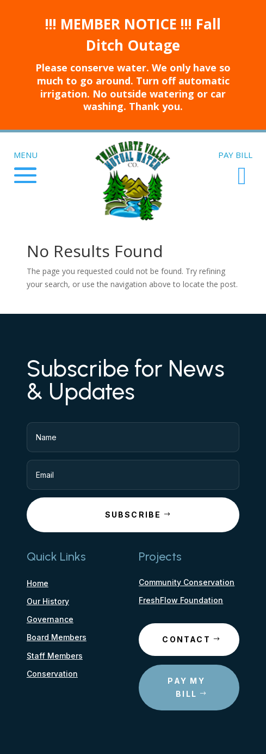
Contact (186, 639)
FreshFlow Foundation (181, 600)
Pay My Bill (186, 687)
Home (37, 583)
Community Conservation (186, 582)
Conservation (52, 673)
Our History (48, 601)
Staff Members (55, 655)
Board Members (56, 637)
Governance (50, 619)
